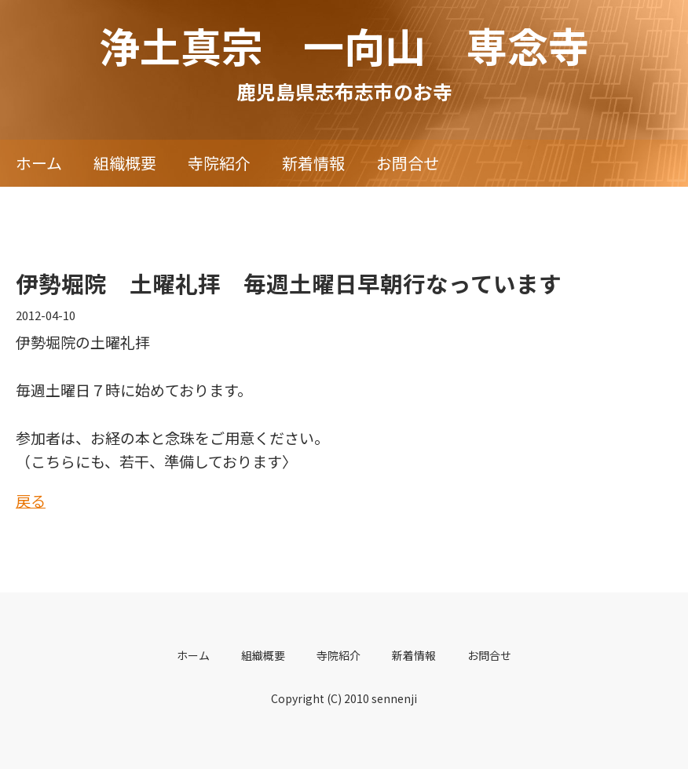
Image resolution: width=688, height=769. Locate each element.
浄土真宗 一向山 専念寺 (344, 45)
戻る (31, 500)
